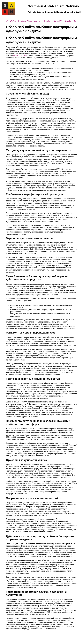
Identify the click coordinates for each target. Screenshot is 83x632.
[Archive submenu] (41, 21)
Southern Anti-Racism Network (53, 6)
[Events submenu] (50, 21)
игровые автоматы (20, 56)
